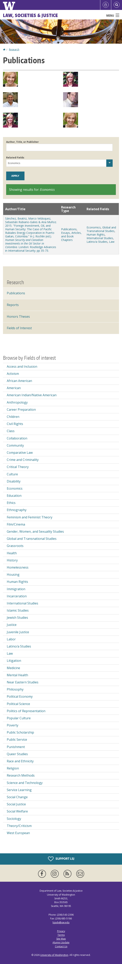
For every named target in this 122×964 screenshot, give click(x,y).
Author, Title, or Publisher (22, 142)
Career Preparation (21, 409)
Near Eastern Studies (22, 682)
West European (18, 833)
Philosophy (15, 689)
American (14, 388)
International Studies (100, 238)
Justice (12, 625)
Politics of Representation (26, 711)
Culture (12, 474)
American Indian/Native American (32, 395)
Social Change (17, 797)
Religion (13, 768)
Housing (13, 574)
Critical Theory (18, 467)
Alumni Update (61, 942)
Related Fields (15, 157)
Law (111, 242)
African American (19, 381)
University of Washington (54, 955)
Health (12, 553)
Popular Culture (19, 718)
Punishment (16, 747)
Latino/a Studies (97, 242)
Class (11, 431)
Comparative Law (20, 452)
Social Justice (16, 804)
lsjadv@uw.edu (61, 922)
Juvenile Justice (18, 632)
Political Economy (20, 696)
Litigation (14, 660)
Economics (94, 227)
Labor (11, 639)
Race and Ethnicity (20, 761)
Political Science (18, 704)
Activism (13, 373)
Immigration (16, 589)
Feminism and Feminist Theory (29, 517)
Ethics (11, 503)
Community (15, 445)
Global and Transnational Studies (101, 229)
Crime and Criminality (23, 460)
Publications (69, 229)
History (12, 560)
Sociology (14, 818)
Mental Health (17, 675)
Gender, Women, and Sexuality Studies (35, 531)
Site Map (61, 938)
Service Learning (19, 790)
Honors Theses (18, 316)
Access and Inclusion (22, 366)
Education (14, 495)
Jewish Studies (17, 617)
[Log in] (105, 5)
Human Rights (96, 234)
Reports (13, 305)
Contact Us (61, 946)
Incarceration (17, 596)
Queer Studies (17, 754)
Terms (61, 935)
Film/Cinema (16, 524)
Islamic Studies (18, 610)
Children (13, 416)
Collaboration (17, 438)
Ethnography (16, 510)
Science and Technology (25, 783)
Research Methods (21, 775)
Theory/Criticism (19, 826)
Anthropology (17, 402)
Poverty (12, 725)
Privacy (61, 931)
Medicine (13, 668)
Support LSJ (61, 859)
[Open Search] (116, 5)
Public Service (17, 739)
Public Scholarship (20, 732)
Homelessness (17, 567)
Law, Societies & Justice (30, 15)
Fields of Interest (19, 328)
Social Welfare (17, 811)
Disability (13, 481)
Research (14, 49)
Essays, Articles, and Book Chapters (71, 236)
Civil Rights (15, 424)
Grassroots (15, 546)
